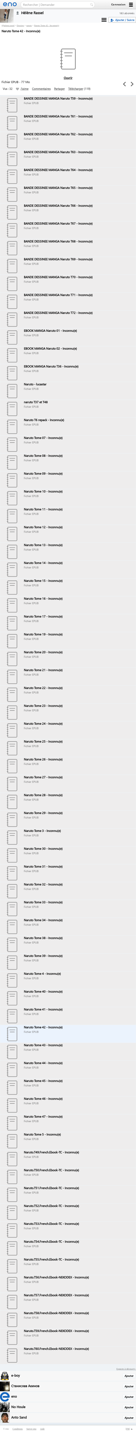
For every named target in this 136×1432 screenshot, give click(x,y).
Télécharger (75, 89)
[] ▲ (129, 1429)
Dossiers (20, 25)
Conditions (17, 1429)
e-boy (15, 1375)
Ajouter (129, 1376)
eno (14, 1396)
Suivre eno (31, 1429)
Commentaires (41, 89)
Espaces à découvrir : (126, 1368)
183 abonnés (126, 13)
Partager (59, 89)
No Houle (18, 1406)
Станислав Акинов (25, 1385)
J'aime (22, 89)
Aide (42, 1429)
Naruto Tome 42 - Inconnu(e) (46, 25)
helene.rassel (9, 25)
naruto (29, 25)
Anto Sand (19, 1417)
